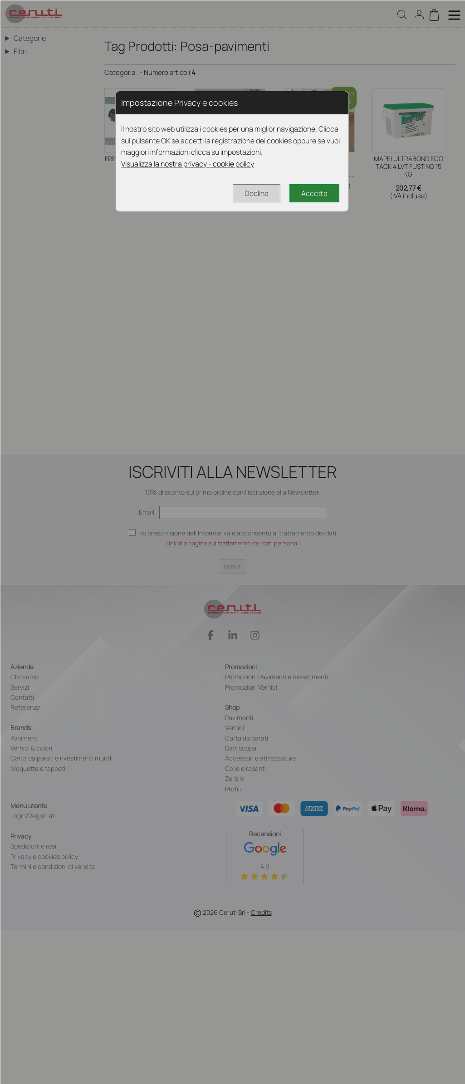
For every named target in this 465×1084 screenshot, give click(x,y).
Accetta (314, 193)
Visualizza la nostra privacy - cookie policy (187, 164)
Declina (257, 193)
